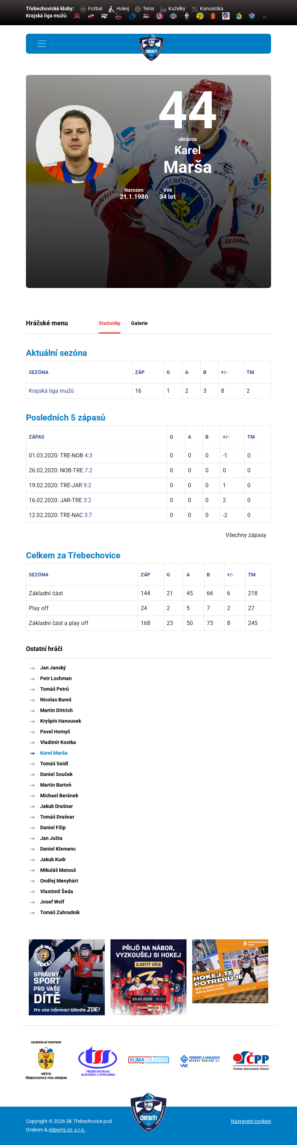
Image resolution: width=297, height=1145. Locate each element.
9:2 (87, 485)
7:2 (88, 470)
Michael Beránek (59, 795)
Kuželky (172, 8)
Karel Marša (54, 753)
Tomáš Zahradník (60, 912)
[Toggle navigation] (42, 44)
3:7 (88, 515)
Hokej (118, 8)
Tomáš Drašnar (57, 817)
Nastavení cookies (251, 1121)
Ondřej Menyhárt (59, 881)
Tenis (144, 8)
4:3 (88, 455)
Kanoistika (207, 8)
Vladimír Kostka (58, 742)
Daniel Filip (53, 827)
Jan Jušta (51, 838)
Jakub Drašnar (56, 806)
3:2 (87, 500)
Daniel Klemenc (58, 849)
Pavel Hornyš (55, 731)
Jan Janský (53, 668)
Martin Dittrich (56, 710)
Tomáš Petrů (54, 689)
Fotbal (91, 8)
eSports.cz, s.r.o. (67, 1130)
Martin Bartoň (55, 785)
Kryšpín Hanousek (60, 721)
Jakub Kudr (53, 859)
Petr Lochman (56, 678)
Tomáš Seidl (54, 763)
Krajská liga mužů (51, 390)
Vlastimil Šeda (56, 891)
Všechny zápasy (246, 535)
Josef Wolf (52, 902)
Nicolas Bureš (55, 699)
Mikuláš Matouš (58, 870)
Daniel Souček (56, 774)
